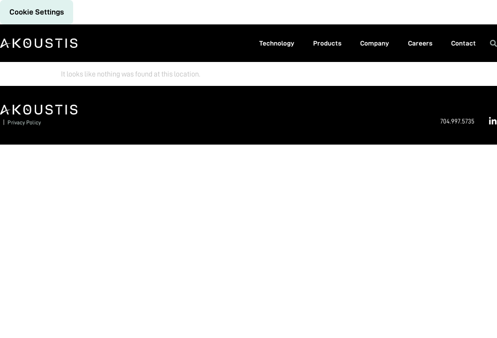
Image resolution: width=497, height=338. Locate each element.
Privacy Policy (24, 122)
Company (374, 43)
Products (327, 43)
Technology (276, 43)
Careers (420, 43)
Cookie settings (36, 12)
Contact (463, 43)
